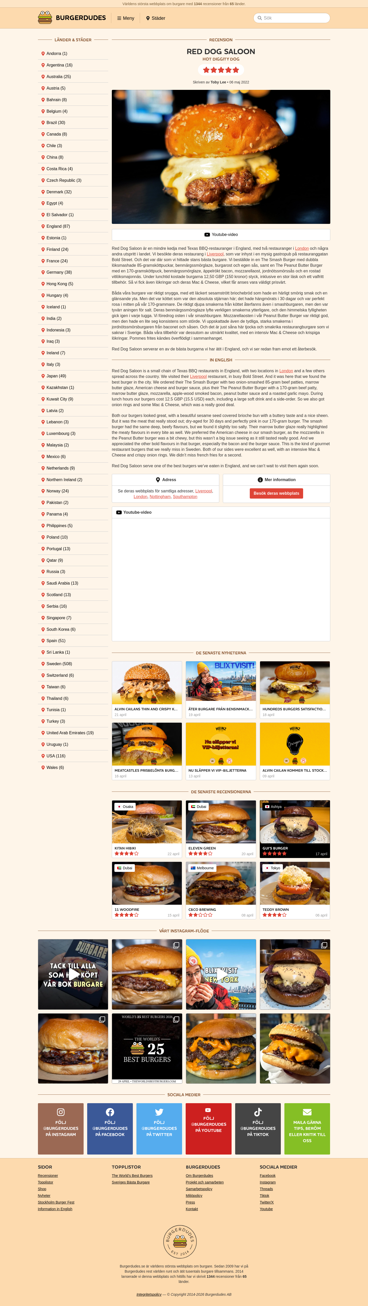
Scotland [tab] (59, 595)
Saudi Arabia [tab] (62, 583)
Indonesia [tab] (59, 330)
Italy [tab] (53, 364)
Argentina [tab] (60, 65)
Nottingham (160, 496)
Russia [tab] (56, 571)
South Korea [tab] (61, 629)
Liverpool (215, 254)
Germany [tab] (59, 272)
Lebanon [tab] (58, 422)
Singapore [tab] (59, 618)
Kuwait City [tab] (60, 399)
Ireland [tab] (56, 353)
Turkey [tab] (56, 721)
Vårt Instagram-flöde (184, 931)
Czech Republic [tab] (64, 180)
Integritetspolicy (148, 1294)
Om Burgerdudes (199, 1176)
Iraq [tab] (53, 341)
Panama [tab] (57, 514)
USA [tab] (56, 756)
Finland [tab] (57, 249)
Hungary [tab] (57, 295)
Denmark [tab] (59, 192)
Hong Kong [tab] (60, 284)
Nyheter (44, 1196)
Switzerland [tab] (60, 675)
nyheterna (234, 653)
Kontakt (192, 1209)
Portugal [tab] (59, 549)
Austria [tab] (56, 88)
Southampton (185, 496)
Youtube (266, 1209)
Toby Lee (218, 82)
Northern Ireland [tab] (65, 480)
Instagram (268, 1182)
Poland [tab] (57, 537)
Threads (266, 1189)
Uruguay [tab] (57, 744)
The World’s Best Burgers (132, 1176)
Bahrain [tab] (57, 100)
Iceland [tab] (56, 307)
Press (190, 1202)
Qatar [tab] (55, 560)
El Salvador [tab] (60, 215)
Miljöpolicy (194, 1196)
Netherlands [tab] (61, 468)
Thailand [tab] (57, 698)
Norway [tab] (58, 491)
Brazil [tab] (56, 122)
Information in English (55, 1209)
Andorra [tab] (57, 53)
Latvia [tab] (55, 410)
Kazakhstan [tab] (60, 387)
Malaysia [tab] (58, 445)
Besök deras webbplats (276, 493)
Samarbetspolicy (199, 1189)
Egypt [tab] (55, 203)
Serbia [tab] (57, 606)
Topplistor (45, 1182)
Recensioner (48, 1176)
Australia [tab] (59, 76)
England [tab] (58, 226)
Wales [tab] (55, 767)
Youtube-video (221, 235)
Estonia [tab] (56, 238)
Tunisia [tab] (56, 710)
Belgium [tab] (57, 111)
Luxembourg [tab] (61, 433)
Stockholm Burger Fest (56, 1202)
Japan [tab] (56, 376)
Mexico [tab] (56, 456)
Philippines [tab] (60, 525)
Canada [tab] (57, 134)
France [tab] (57, 261)
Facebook (267, 1176)
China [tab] (55, 157)
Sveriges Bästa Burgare (131, 1182)
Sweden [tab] (59, 664)
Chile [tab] (54, 146)
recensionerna (234, 792)
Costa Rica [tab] (60, 169)
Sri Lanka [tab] (58, 652)
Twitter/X (267, 1202)
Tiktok (264, 1196)
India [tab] (54, 318)
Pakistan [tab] (57, 502)
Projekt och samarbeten (205, 1182)
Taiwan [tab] (56, 687)
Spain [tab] (56, 640)
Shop (42, 1189)
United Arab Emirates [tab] (70, 733)
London (302, 248)
